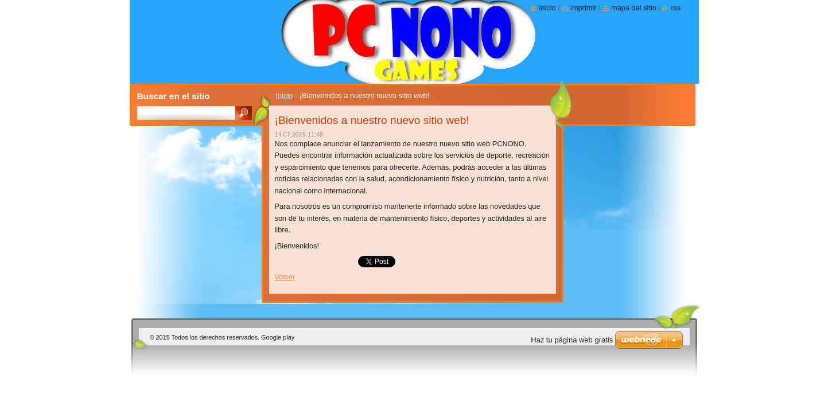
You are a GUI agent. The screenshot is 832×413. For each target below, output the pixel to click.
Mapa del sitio (633, 7)
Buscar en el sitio (173, 96)
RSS (676, 7)
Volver (285, 276)
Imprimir (583, 7)
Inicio (284, 95)
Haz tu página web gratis (572, 340)
